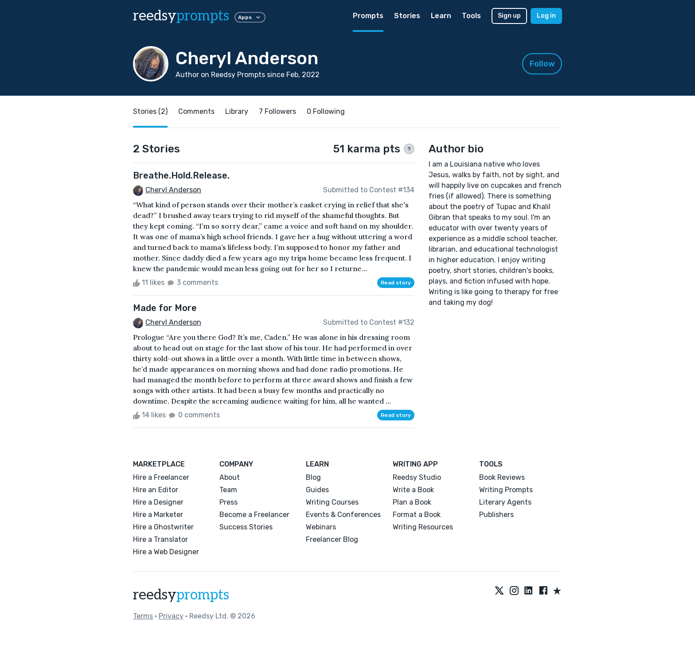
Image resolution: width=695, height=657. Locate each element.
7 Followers (277, 111)
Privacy (171, 616)
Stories (407, 16)
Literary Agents (505, 502)
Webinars (321, 527)
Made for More (165, 308)
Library (236, 111)
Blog (313, 477)
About (229, 477)
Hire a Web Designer (166, 552)
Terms (143, 616)
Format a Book (417, 514)
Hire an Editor (155, 490)
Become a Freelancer (254, 514)
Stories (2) (150, 111)
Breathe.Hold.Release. (181, 175)
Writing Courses (332, 502)
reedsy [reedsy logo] (181, 16)
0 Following (326, 111)
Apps (250, 17)
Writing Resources (423, 527)
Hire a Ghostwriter (163, 527)
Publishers (496, 514)
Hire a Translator (160, 539)
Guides (317, 490)
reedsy (181, 595)
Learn (441, 16)
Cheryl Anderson (173, 190)
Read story (396, 283)
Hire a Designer (158, 502)
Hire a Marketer (158, 514)
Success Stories (246, 527)
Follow (542, 64)
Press (228, 502)
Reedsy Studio (417, 477)
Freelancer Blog (332, 539)
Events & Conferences (343, 514)
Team (228, 490)
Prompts (368, 16)
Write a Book (413, 490)
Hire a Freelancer (161, 477)
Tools (471, 16)
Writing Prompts (506, 490)
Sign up (509, 15)
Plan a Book (412, 502)
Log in (546, 15)
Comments (196, 111)
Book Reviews (502, 477)
